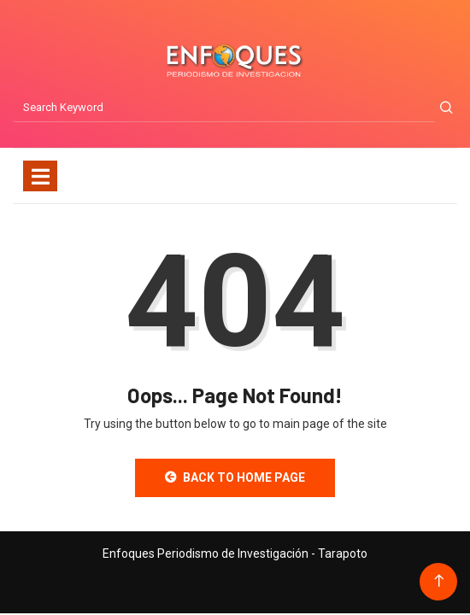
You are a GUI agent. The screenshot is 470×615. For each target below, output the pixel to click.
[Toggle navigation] (40, 176)
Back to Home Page (235, 477)
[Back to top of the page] (438, 581)
